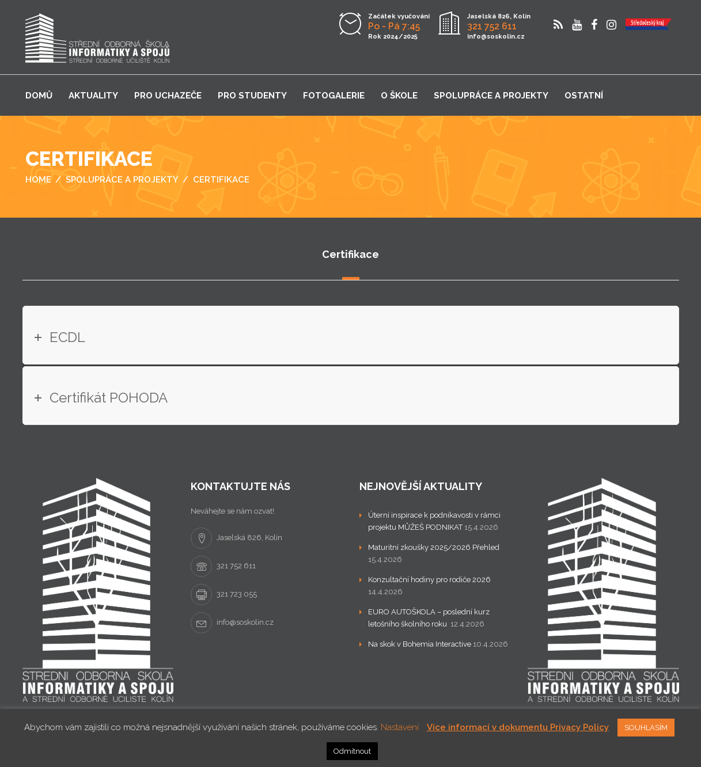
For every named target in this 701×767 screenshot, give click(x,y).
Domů (38, 95)
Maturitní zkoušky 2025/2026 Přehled (433, 547)
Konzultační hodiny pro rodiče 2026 (429, 579)
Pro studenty (252, 95)
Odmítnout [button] (352, 751)
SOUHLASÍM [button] (646, 727)
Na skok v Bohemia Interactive (419, 644)
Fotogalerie (334, 95)
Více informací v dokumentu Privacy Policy (518, 727)
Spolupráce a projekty (491, 95)
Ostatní (583, 95)
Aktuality (93, 95)
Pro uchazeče (168, 95)
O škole (399, 95)
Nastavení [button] (400, 727)
